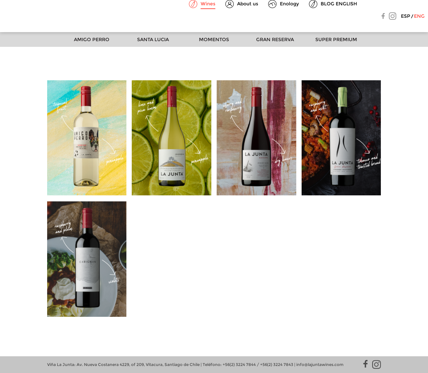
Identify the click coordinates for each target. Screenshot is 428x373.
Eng (419, 16)
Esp (405, 16)
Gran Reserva (275, 39)
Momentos (214, 39)
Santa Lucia (153, 39)
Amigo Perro (91, 39)
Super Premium (336, 39)
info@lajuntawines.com (319, 364)
